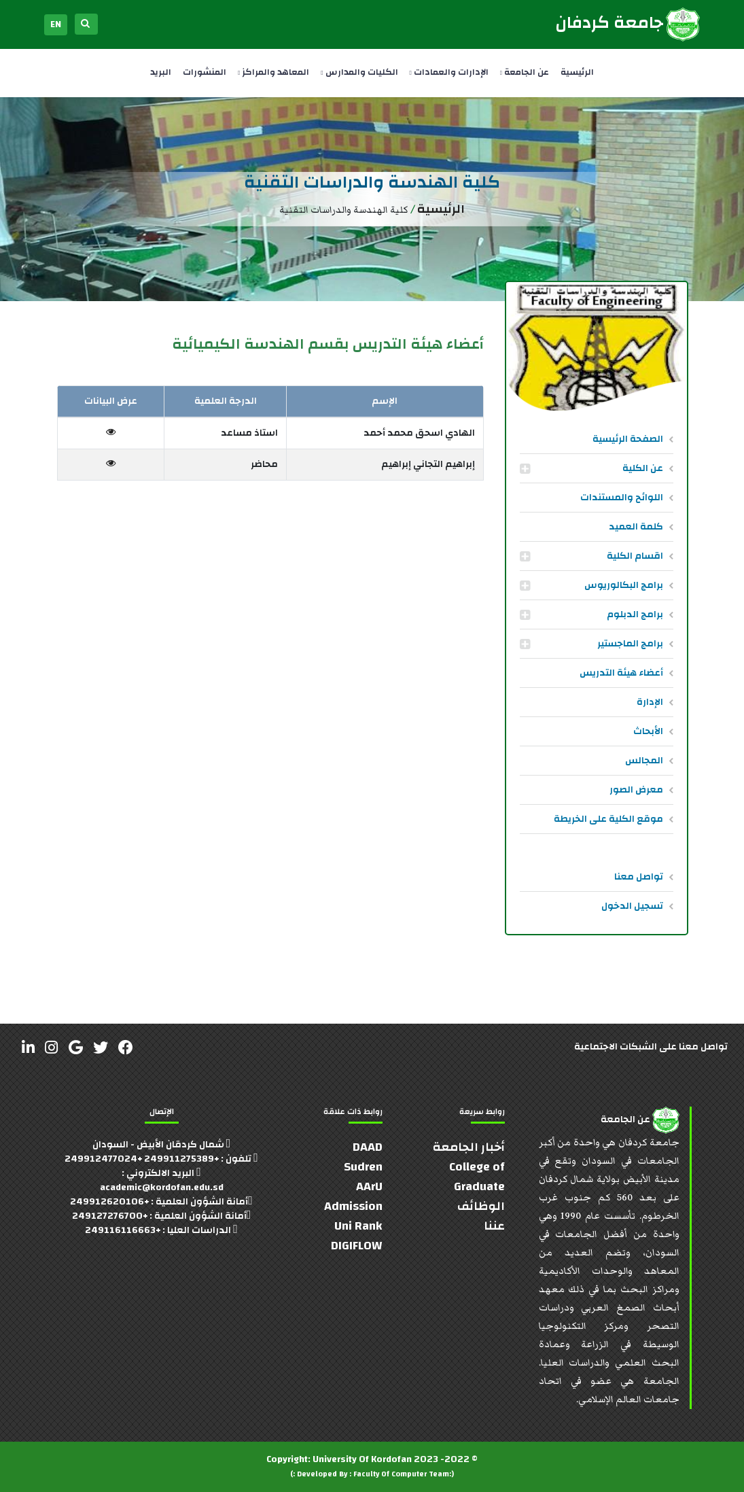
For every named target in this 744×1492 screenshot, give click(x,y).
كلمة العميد (636, 527)
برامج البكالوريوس (623, 585)
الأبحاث (648, 731)
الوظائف (481, 1206)
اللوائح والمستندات (621, 497)
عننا (494, 1226)
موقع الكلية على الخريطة (608, 819)
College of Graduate (477, 1177)
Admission (353, 1206)
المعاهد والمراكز (273, 72)
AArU (369, 1186)
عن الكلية (642, 468)
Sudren (363, 1167)
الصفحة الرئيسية (627, 439)
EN (55, 24)
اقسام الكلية (635, 556)
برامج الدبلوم (635, 614)
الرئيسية (577, 72)
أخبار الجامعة (469, 1147)
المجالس (644, 760)
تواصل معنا (638, 877)
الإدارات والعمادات (449, 72)
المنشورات (204, 72)
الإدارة (650, 702)
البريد (160, 72)
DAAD (368, 1147)
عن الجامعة (524, 72)
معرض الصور (636, 790)
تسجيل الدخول (632, 906)
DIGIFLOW (357, 1245)
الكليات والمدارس (359, 72)
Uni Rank (358, 1226)
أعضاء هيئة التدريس (621, 673)
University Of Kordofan (362, 1459)
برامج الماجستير (630, 644)
